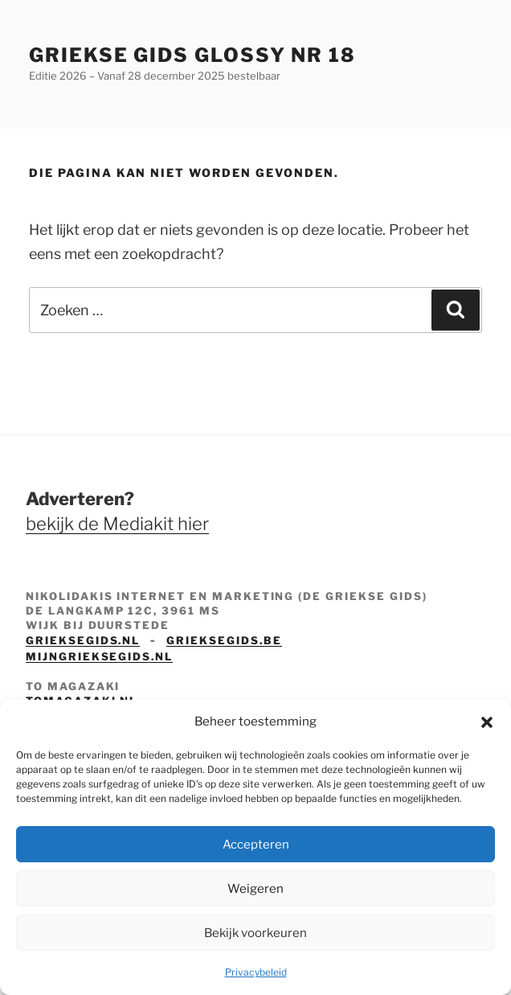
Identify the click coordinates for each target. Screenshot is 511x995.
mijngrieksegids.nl (99, 656)
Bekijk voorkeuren (255, 933)
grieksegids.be (223, 640)
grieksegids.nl (83, 640)
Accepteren (256, 844)
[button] (487, 722)
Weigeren (255, 889)
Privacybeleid (256, 972)
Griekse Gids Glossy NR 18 (192, 55)
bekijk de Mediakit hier (117, 523)
